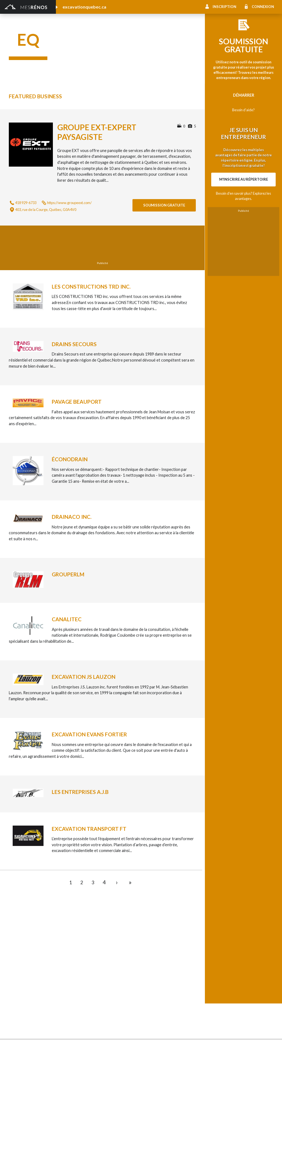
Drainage (17, 976)
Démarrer (243, 95)
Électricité (84, 1067)
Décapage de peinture (28, 991)
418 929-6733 (25, 202)
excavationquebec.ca (84, 6)
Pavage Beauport (77, 401)
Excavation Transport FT (89, 829)
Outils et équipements (94, 1082)
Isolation (17, 1082)
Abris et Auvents (24, 953)
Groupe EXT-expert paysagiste (96, 132)
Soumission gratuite (164, 205)
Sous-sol (215, 968)
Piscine (15, 1111)
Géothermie (151, 976)
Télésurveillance (155, 1012)
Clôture (16, 961)
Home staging (153, 961)
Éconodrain (70, 459)
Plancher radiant (221, 989)
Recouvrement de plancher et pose (172, 989)
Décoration (217, 961)
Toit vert (16, 1006)
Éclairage (17, 1067)
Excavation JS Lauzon (83, 677)
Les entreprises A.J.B (80, 792)
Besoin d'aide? (243, 110)
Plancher (149, 997)
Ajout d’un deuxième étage (98, 1052)
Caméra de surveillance (161, 1020)
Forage (15, 968)
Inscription (224, 6)
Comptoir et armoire (159, 953)
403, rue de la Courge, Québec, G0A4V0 (45, 209)
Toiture (81, 998)
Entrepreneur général (28, 1075)
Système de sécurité (159, 1004)
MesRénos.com (55, 1142)
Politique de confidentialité (157, 1142)
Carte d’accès (219, 1012)
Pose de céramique (224, 953)
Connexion (263, 6)
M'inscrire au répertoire (243, 179)
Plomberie (84, 1111)
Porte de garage (89, 991)
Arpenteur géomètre (93, 1060)
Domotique (151, 968)
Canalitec (67, 619)
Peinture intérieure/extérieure (36, 1090)
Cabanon (83, 953)
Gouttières (85, 976)
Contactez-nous (261, 1142)
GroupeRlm (68, 574)
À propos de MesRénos (231, 1142)
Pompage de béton (25, 1118)
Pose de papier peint (93, 1090)
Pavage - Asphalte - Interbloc (101, 983)
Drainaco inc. (71, 517)
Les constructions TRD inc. (91, 286)
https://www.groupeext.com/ (69, 202)
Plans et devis (21, 1052)
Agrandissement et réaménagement (40, 1060)
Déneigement (87, 961)
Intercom (215, 997)
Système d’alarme (222, 1004)
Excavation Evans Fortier (89, 734)
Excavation (84, 968)
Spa (12, 1097)
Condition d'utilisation (118, 1142)
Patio (13, 983)
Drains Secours (74, 344)
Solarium (16, 998)
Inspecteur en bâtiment (95, 1075)
